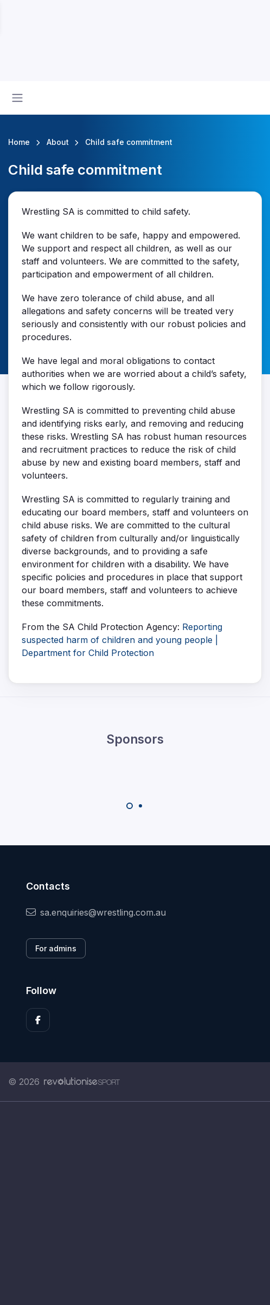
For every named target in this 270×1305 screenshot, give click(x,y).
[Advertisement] (135, 1203)
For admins (55, 948)
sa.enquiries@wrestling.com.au (96, 912)
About (58, 142)
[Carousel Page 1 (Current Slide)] (129, 806)
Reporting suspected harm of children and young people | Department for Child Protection (122, 639)
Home (19, 142)
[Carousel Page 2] (140, 806)
